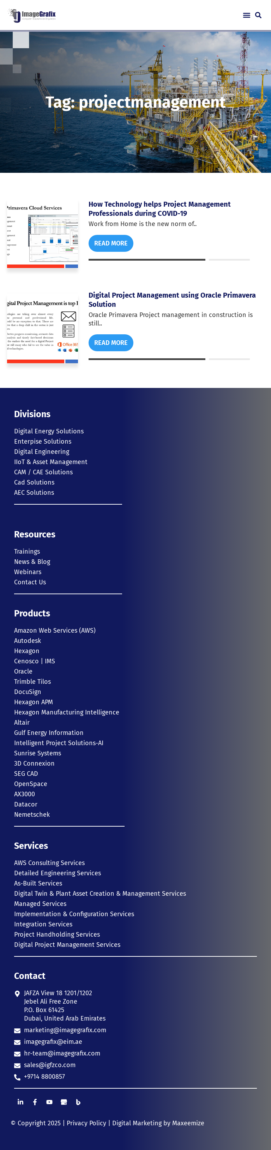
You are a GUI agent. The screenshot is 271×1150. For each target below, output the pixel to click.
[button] (246, 15)
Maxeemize (188, 1123)
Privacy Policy (86, 1123)
